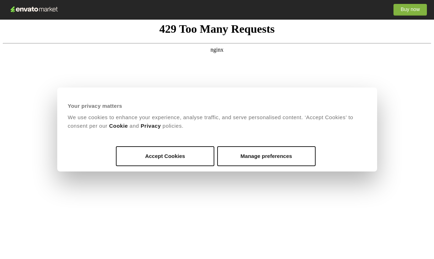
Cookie (118, 126)
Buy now (410, 9)
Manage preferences (266, 156)
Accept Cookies (165, 156)
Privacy (151, 126)
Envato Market (34, 9)
